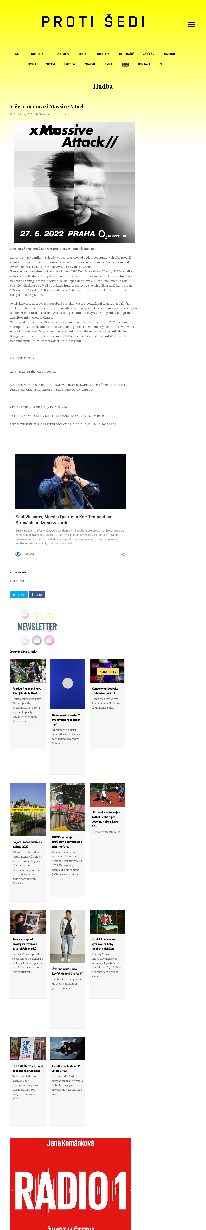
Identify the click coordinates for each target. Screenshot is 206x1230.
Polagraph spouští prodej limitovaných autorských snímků (24, 917)
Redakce (44, 114)
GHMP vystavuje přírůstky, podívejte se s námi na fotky (67, 828)
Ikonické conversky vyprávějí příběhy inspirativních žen (104, 917)
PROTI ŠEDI (95, 22)
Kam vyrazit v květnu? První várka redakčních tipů (66, 720)
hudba (62, 114)
